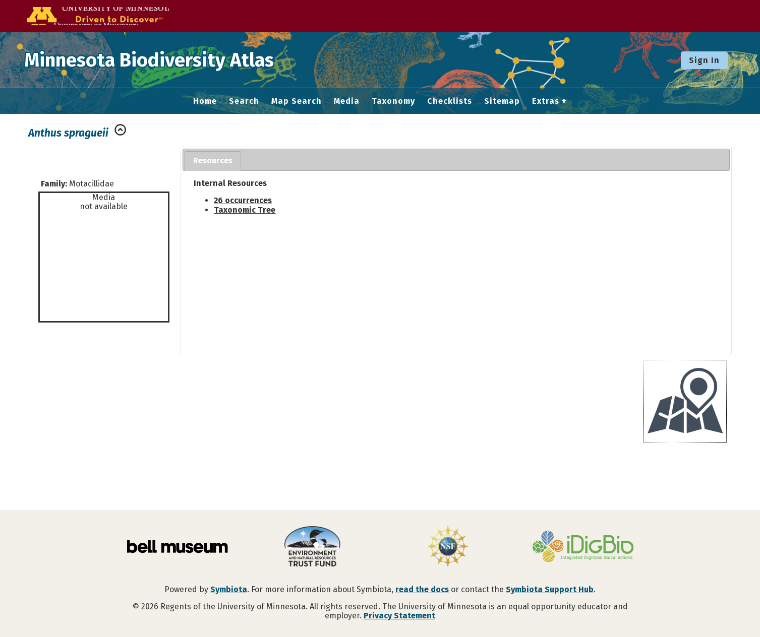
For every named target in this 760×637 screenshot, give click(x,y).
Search (244, 101)
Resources (212, 160)
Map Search (296, 101)
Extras (545, 101)
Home (205, 101)
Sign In (704, 60)
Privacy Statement (399, 615)
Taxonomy (393, 101)
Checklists (449, 101)
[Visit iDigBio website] (583, 547)
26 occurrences (243, 200)
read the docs (422, 589)
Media (347, 101)
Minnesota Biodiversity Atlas (156, 60)
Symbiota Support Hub (550, 589)
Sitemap (502, 101)
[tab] (213, 161)
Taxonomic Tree (244, 210)
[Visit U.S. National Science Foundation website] (447, 547)
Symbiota (228, 589)
